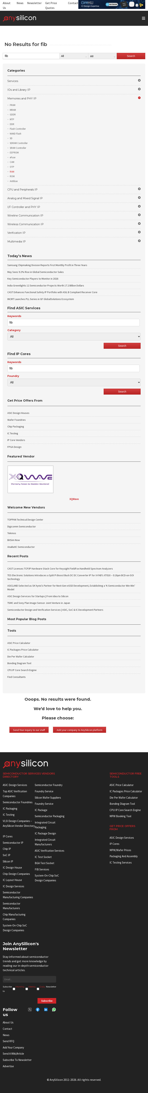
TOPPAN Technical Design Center (25, 519)
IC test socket (43, 857)
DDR (12, 124)
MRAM (13, 109)
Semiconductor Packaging (49, 816)
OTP (12, 166)
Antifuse (14, 181)
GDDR (13, 114)
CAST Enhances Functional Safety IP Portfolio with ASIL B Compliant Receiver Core (52, 292)
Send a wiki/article (13, 1053)
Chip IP (7, 849)
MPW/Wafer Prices (120, 850)
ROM (12, 176)
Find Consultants (16, 677)
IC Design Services (13, 886)
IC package (41, 810)
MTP (12, 119)
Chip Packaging (15, 426)
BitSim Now (13, 540)
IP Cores (114, 844)
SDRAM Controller (19, 143)
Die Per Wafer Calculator (20, 656)
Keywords (14, 316)
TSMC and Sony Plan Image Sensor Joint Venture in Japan (38, 603)
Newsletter (34, 3)
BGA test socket (44, 863)
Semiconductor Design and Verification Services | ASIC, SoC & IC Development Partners (55, 609)
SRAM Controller (18, 148)
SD (11, 138)
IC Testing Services (121, 862)
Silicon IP (8, 861)
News (20, 3)
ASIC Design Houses (18, 413)
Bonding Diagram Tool (19, 663)
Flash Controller (18, 128)
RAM (12, 171)
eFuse (12, 157)
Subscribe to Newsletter (17, 1060)
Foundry (13, 376)
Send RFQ (8, 1041)
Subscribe (46, 1000)
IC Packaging (10, 808)
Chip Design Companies (16, 874)
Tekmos (11, 533)
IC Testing (12, 433)
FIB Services (42, 869)
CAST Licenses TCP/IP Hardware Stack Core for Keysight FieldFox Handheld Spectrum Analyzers (60, 568)
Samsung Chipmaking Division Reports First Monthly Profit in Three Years (47, 265)
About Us (8, 1022)
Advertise (8, 1066)
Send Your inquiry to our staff (29, 729)
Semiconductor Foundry (48, 785)
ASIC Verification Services (49, 850)
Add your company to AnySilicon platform (79, 729)
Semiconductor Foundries (18, 802)
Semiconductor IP (13, 842)
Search (131, 56)
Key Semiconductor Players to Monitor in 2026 (32, 278)
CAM (12, 162)
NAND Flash (15, 133)
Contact (73, 3)
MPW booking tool (120, 816)
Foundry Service (44, 791)
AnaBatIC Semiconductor (21, 547)
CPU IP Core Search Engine (22, 670)
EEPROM (14, 152)
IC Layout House (12, 880)
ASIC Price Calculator (18, 643)
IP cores (8, 836)
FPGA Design (14, 447)
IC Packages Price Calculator (23, 649)
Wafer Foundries (16, 419)
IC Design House (12, 867)
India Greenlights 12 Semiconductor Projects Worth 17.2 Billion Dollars (45, 285)
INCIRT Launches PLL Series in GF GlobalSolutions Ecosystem (40, 299)
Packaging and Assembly (124, 856)
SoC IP (6, 855)
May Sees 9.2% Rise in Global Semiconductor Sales (35, 272)
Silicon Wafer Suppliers (48, 797)
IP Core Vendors (16, 440)
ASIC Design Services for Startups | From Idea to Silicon (37, 596)
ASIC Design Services (15, 785)
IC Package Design (45, 833)
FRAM (12, 105)
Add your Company (13, 1047)
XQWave (74, 499)
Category (14, 330)
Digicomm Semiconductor (21, 526)
